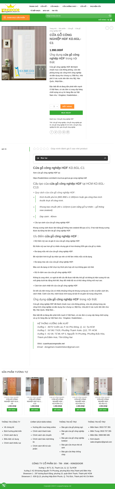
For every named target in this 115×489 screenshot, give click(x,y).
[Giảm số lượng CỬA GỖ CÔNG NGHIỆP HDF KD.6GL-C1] (51, 106)
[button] (16, 17)
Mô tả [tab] (4, 149)
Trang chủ (33, 6)
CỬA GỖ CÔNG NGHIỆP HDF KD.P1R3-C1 (80, 401)
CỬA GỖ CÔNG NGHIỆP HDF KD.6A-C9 (12, 401)
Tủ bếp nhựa (35, 10)
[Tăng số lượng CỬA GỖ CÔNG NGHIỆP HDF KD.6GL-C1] (57, 106)
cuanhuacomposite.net (54, 343)
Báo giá (46, 10)
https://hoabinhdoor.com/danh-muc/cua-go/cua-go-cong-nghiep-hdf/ (60, 178)
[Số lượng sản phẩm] (54, 106)
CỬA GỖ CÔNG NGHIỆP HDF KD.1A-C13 (34, 401)
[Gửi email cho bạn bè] (60, 132)
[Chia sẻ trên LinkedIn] (68, 132)
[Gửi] (110, 16)
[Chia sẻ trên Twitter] (56, 132)
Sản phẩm (62, 28)
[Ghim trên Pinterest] (64, 132)
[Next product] (107, 28)
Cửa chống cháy (70, 6)
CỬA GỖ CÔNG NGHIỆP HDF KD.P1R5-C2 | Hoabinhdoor (57, 401)
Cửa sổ (84, 6)
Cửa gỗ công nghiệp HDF (60, 67)
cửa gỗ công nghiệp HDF (66, 183)
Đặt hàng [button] (11, 409)
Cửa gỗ (44, 6)
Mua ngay (66, 113)
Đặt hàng (67, 106)
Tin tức (55, 10)
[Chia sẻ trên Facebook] (51, 132)
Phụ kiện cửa (95, 6)
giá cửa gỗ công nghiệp (67, 127)
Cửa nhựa (55, 6)
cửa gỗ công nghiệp (59, 122)
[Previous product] (111, 28)
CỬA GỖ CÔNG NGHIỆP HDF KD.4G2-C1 (103, 401)
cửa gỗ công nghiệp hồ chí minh (62, 125)
